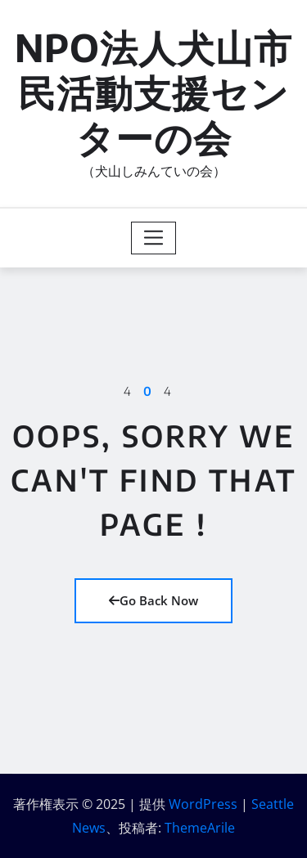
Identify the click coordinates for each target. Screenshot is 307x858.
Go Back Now (153, 600)
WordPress (203, 804)
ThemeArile (200, 828)
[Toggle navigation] (153, 238)
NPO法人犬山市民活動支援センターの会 (153, 92)
